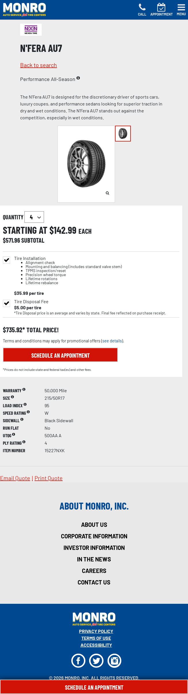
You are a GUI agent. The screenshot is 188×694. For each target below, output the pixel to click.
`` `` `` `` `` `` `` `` (34, 217)
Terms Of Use (96, 638)
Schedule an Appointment (60, 355)
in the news (94, 559)
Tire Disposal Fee (31, 301)
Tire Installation (68, 270)
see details (112, 340)
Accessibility (96, 645)
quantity (23, 217)
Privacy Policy (96, 631)
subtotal (32, 240)
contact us (94, 582)
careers (94, 570)
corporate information (94, 536)
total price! (42, 330)
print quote (48, 477)
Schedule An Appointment (94, 687)
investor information (94, 547)
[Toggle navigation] (181, 10)
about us (94, 524)
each (85, 231)
